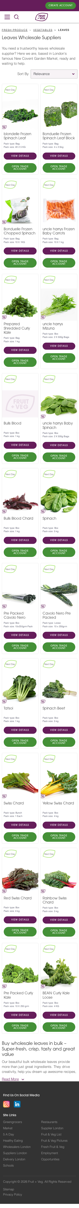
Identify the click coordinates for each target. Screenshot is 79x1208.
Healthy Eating (13, 1140)
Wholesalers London (17, 1147)
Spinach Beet (54, 708)
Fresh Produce (15, 30)
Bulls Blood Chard (18, 518)
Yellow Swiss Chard (58, 803)
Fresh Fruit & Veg (52, 1147)
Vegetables (43, 30)
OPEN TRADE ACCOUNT (20, 167)
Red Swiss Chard (18, 898)
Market (7, 1128)
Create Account (61, 5)
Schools (8, 1165)
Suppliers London (15, 1153)
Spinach (49, 518)
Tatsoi (8, 708)
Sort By (23, 74)
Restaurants (49, 1122)
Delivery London (14, 1159)
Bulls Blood (12, 423)
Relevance (42, 74)
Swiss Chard (14, 803)
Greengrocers (12, 1122)
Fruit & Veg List (51, 1134)
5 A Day (8, 1134)
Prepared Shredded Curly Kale (17, 329)
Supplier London (52, 1128)
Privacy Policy (12, 1194)
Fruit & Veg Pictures (54, 1140)
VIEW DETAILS (20, 156)
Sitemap (8, 1189)
